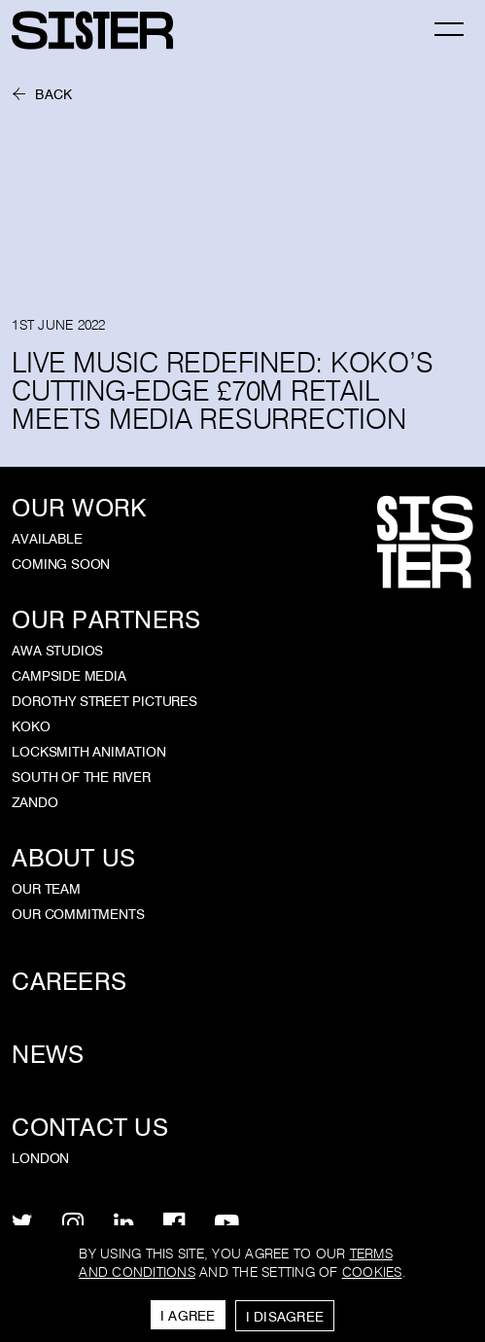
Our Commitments (78, 914)
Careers (69, 982)
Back (53, 95)
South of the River (81, 777)
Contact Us (90, 1127)
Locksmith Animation (88, 752)
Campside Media (68, 676)
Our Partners (106, 620)
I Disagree (285, 1316)
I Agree (188, 1316)
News (48, 1054)
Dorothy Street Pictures (104, 701)
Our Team (46, 889)
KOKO (31, 726)
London (40, 1158)
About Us (73, 858)
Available (47, 539)
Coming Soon (61, 564)
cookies (372, 1272)
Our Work (79, 508)
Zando (34, 802)
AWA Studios (57, 650)
